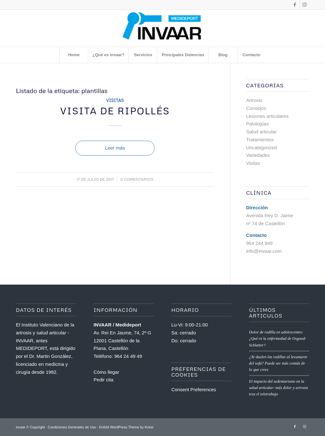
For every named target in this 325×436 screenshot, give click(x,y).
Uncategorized (261, 147)
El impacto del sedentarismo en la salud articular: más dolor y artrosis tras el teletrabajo (278, 387)
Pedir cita (104, 379)
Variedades (258, 155)
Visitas (115, 100)
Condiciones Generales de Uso (72, 427)
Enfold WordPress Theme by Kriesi (126, 427)
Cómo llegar (106, 372)
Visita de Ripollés (115, 111)
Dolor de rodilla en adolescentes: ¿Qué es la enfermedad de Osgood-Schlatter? (277, 338)
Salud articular (261, 131)
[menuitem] (73, 55)
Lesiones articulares (267, 116)
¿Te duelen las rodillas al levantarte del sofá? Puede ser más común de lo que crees (278, 363)
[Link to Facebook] (294, 5)
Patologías (257, 123)
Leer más (115, 148)
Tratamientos (260, 139)
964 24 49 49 (128, 356)
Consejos (256, 108)
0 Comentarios (136, 179)
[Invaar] (162, 28)
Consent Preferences (193, 389)
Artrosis (254, 100)
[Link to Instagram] (304, 5)
